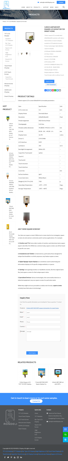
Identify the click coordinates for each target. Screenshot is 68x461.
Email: (22, 317)
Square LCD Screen (8, 49)
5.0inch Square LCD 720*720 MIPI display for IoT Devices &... (11, 131)
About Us (29, 7)
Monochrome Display (8, 84)
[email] (65, 429)
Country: (22, 326)
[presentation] (39, 346)
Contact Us (36, 401)
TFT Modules (38, 416)
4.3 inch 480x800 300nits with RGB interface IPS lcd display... (11, 186)
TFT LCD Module (7, 34)
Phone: (22, 321)
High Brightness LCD (8, 54)
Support (46, 7)
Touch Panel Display (8, 67)
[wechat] (65, 434)
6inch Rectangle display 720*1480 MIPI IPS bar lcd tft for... (11, 237)
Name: (22, 312)
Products (37, 7)
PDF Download (51, 84)
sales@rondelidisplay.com (47, 2)
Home (23, 7)
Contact (61, 2)
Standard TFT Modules (9, 39)
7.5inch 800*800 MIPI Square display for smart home (11, 212)
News (51, 7)
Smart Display (8, 96)
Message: (22, 331)
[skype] (65, 439)
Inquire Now (49, 81)
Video (56, 7)
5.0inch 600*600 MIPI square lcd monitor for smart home (42, 308)
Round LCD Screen (8, 60)
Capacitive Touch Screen (9, 78)
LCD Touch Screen (7, 73)
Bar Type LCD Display (8, 44)
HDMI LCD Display (7, 91)
